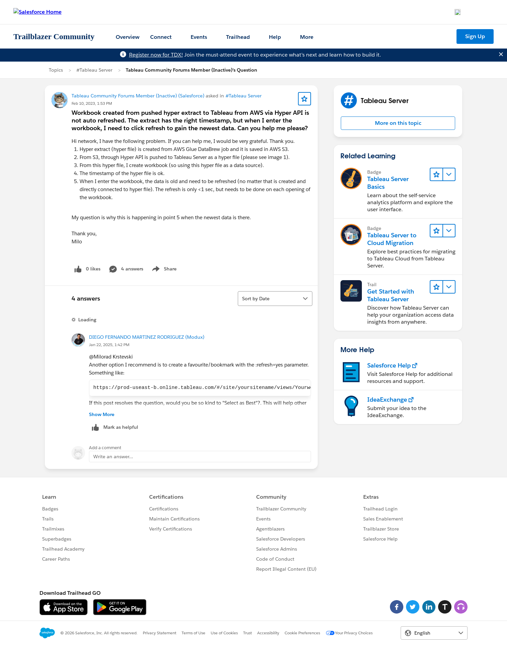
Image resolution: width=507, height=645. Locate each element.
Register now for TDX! (156, 54)
